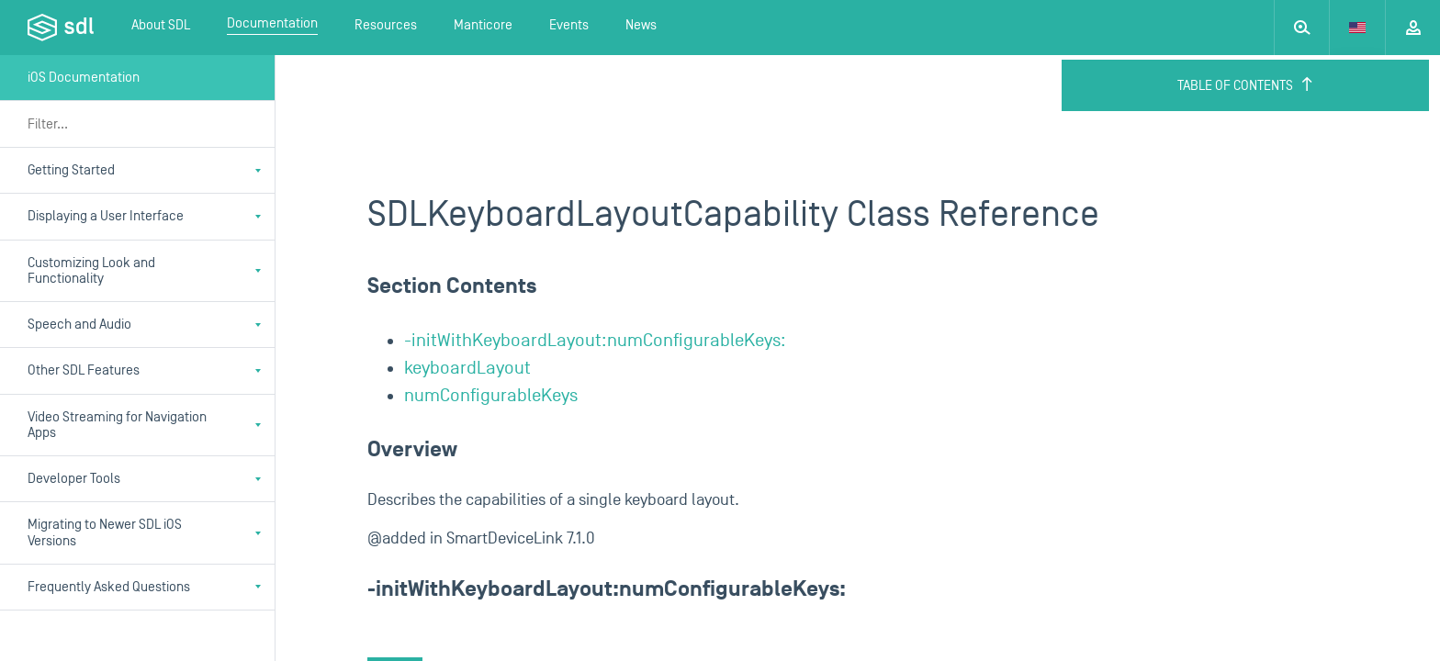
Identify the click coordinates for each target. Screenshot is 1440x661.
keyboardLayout (467, 368)
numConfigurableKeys (491, 396)
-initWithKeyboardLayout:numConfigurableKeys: (595, 340)
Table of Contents (1245, 85)
